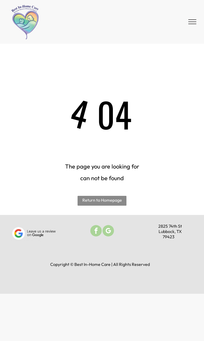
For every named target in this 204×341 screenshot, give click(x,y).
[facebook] (96, 231)
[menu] (192, 22)
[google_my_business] (108, 231)
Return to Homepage (102, 200)
